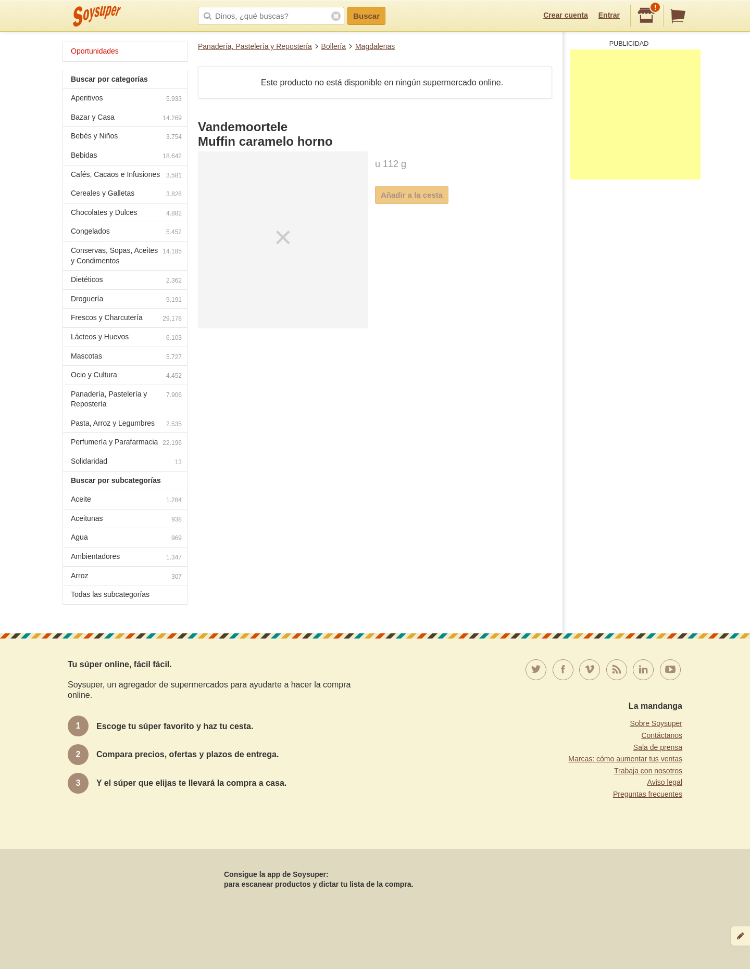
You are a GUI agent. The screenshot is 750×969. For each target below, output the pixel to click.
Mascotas (126, 357)
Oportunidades (95, 51)
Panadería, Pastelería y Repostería (255, 46)
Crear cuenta (565, 15)
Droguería (126, 300)
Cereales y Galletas (126, 194)
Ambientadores (126, 557)
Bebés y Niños (126, 137)
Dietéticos (126, 280)
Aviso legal (664, 782)
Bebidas (126, 156)
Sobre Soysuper (656, 723)
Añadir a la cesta (412, 194)
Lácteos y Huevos (126, 338)
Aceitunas (126, 519)
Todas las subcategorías (110, 594)
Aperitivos (126, 99)
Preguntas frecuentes (647, 794)
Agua (126, 538)
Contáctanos (661, 735)
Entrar (609, 15)
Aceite (126, 500)
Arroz (126, 576)
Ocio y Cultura (126, 376)
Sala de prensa (657, 747)
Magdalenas (375, 46)
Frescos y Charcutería (126, 318)
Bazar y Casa (126, 118)
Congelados (126, 232)
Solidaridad (126, 462)
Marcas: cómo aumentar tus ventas (625, 759)
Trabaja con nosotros (648, 771)
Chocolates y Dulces (126, 213)
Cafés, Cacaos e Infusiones (126, 175)
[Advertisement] (635, 114)
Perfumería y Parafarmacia (126, 443)
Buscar (366, 15)
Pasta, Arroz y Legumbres (126, 424)
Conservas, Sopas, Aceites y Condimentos (126, 255)
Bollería (333, 46)
